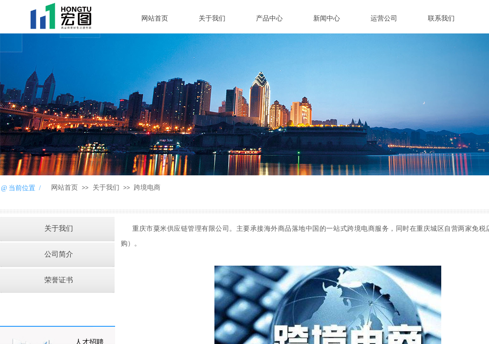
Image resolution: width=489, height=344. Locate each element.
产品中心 (269, 18)
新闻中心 (326, 18)
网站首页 (154, 18)
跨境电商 (147, 187)
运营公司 (384, 18)
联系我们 (441, 18)
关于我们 (212, 18)
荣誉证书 (58, 280)
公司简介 (58, 254)
